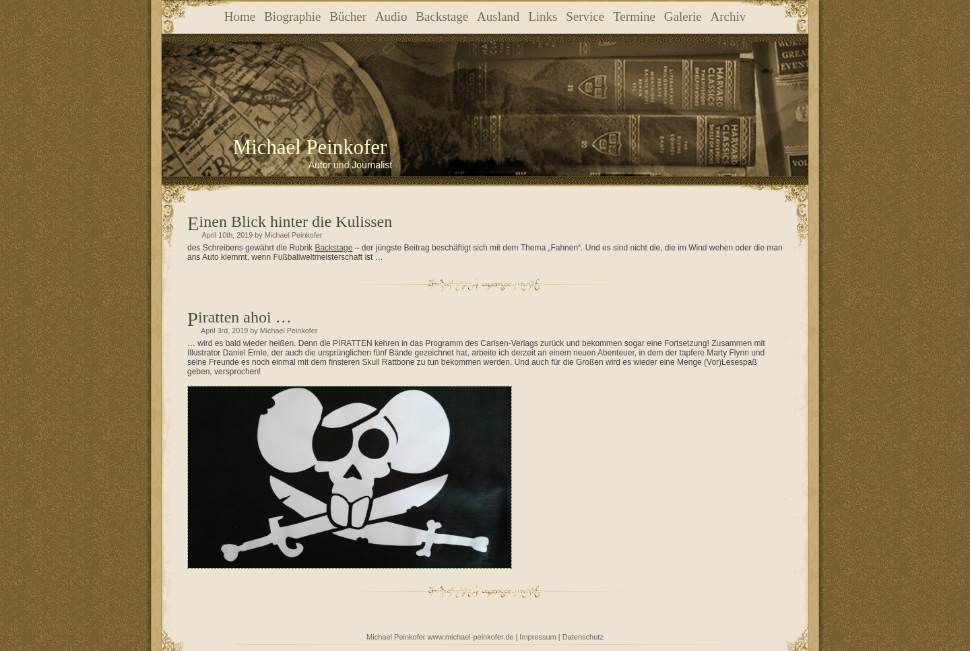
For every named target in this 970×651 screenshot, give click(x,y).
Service (585, 16)
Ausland (498, 16)
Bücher (347, 16)
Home (239, 16)
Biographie (292, 16)
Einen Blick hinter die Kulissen (296, 221)
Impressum (537, 637)
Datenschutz (583, 637)
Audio (391, 16)
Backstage (442, 16)
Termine (634, 16)
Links (542, 16)
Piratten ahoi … (245, 317)
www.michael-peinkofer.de (471, 637)
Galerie (683, 16)
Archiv (728, 16)
